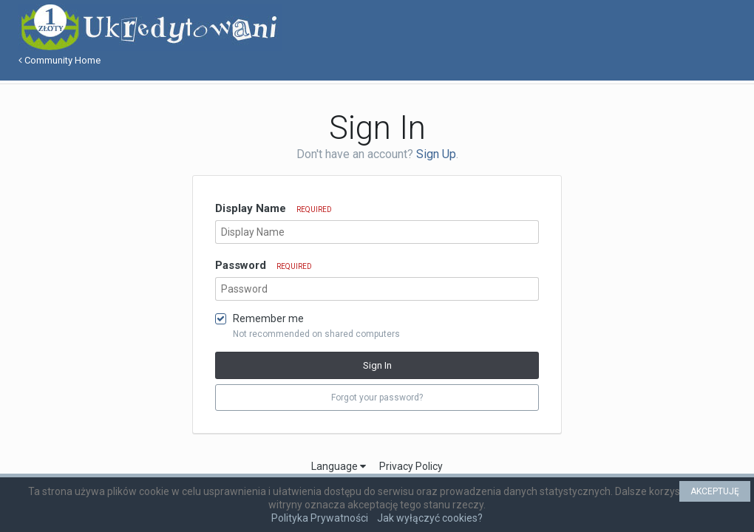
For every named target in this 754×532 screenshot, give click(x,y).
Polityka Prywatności (319, 518)
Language (338, 466)
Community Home (59, 60)
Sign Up (436, 154)
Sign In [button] (377, 365)
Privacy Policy (411, 466)
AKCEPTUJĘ (714, 491)
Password (263, 265)
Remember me (268, 318)
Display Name (273, 208)
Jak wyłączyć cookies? (430, 518)
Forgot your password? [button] (377, 397)
